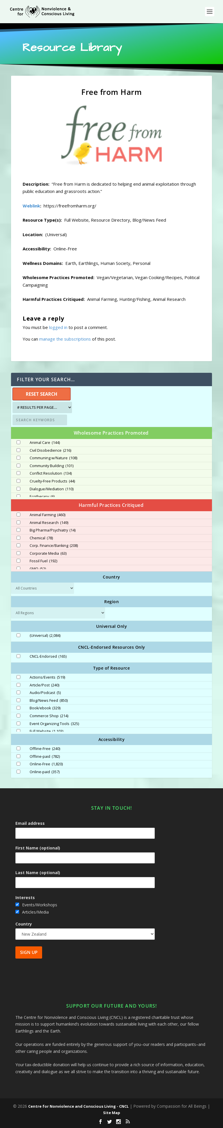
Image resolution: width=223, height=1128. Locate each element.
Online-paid (45, 772)
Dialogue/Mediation (51, 489)
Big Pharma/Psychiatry (52, 530)
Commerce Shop (49, 716)
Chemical (41, 538)
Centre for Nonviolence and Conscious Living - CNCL (78, 1106)
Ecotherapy (42, 496)
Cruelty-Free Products (52, 481)
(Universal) (45, 635)
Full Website (46, 731)
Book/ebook (45, 708)
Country (23, 924)
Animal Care (45, 442)
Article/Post (44, 685)
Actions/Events (47, 677)
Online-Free (46, 764)
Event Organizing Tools (54, 724)
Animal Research (49, 522)
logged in (58, 327)
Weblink (31, 206)
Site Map (111, 1112)
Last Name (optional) (37, 872)
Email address (30, 823)
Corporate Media (48, 553)
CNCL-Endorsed (48, 656)
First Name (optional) (37, 848)
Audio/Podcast (45, 692)
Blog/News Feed (49, 700)
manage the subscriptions (65, 339)
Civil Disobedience (50, 450)
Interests (25, 897)
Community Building (51, 466)
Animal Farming (47, 515)
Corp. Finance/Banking (54, 545)
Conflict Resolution (51, 473)
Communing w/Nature (53, 458)
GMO (38, 569)
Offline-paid (45, 756)
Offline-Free (45, 748)
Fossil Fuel (43, 561)
